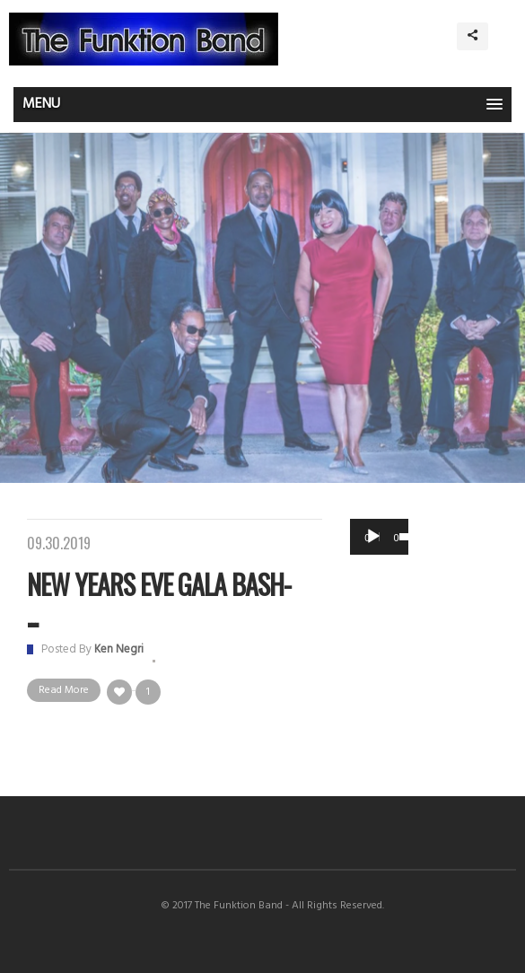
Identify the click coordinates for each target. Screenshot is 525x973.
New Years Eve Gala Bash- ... (159, 600)
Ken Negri (119, 649)
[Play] (373, 537)
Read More (64, 690)
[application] (379, 537)
